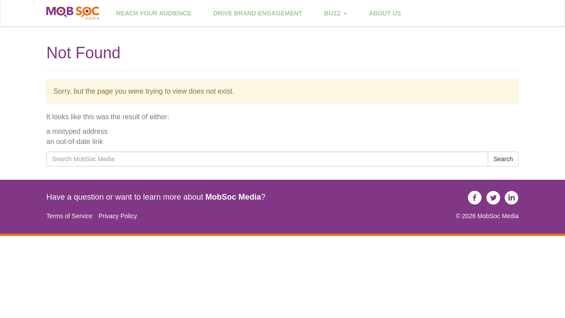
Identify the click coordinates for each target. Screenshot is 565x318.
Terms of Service (69, 216)
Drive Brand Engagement (257, 13)
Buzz (335, 13)
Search (503, 159)
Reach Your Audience (153, 13)
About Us (385, 13)
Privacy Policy (117, 216)
